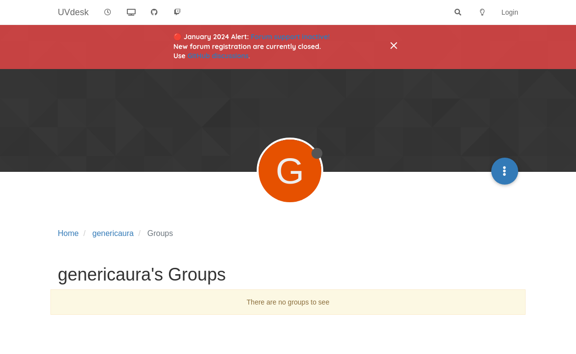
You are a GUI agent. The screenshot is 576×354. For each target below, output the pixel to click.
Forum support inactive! (290, 36)
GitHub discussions (218, 55)
